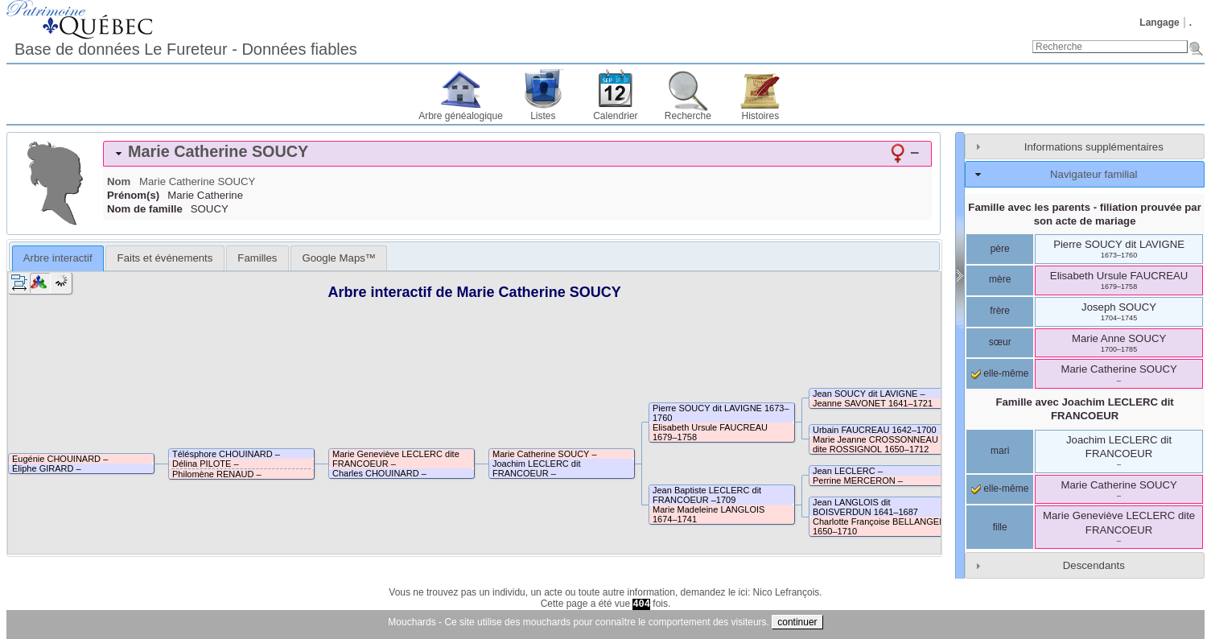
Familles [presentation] (257, 258)
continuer (797, 622)
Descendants (1094, 565)
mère (1000, 279)
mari (1000, 450)
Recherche (688, 116)
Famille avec (1084, 409)
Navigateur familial (1093, 174)
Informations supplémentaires (1094, 147)
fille (1000, 527)
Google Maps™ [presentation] (339, 258)
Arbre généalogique (460, 116)
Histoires (761, 116)
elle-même (999, 373)
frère (1000, 310)
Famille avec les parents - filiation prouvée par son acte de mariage (1084, 214)
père (1000, 248)
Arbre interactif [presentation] (58, 258)
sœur (1000, 342)
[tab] (517, 154)
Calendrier (615, 116)
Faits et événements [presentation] (165, 258)
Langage (1159, 22)
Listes (542, 116)
